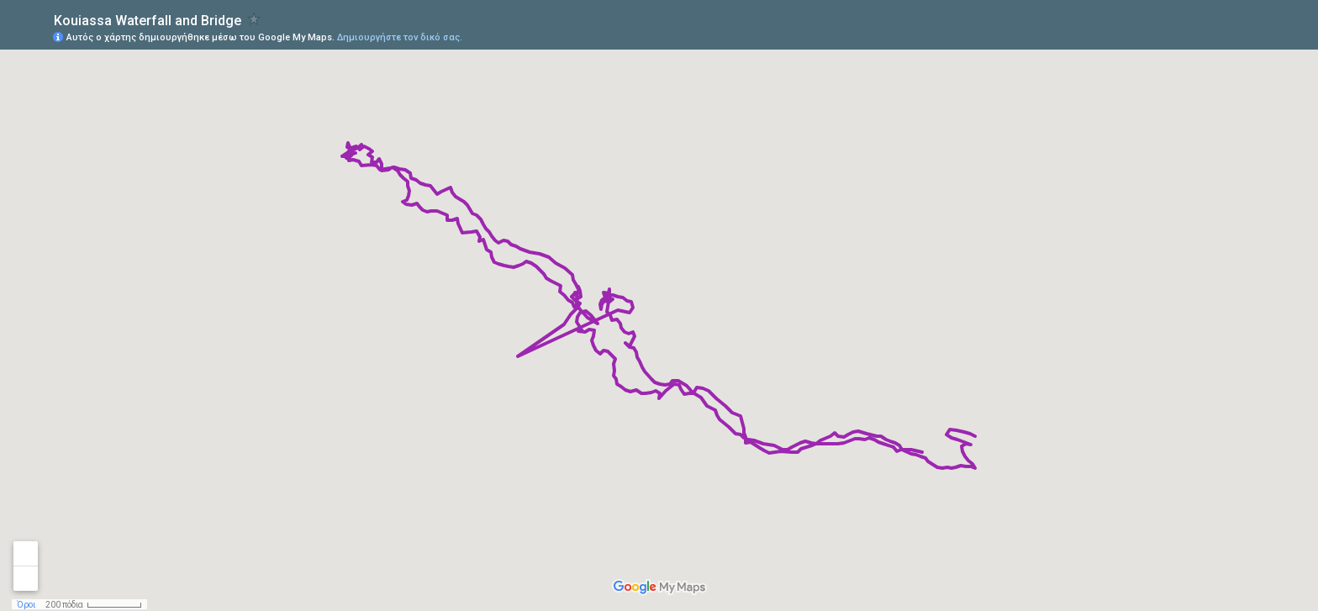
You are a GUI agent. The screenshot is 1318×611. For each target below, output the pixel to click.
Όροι (26, 604)
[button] (1238, 36)
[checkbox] (254, 19)
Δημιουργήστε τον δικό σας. (399, 37)
